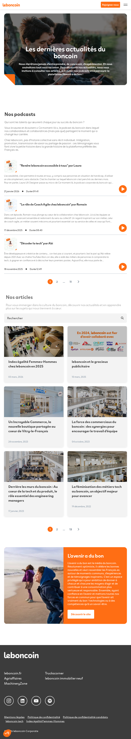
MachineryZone (16, 683)
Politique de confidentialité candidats (86, 717)
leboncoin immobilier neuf (64, 678)
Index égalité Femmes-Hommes (46, 720)
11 (71, 281)
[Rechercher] (122, 318)
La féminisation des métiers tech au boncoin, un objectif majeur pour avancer (97, 491)
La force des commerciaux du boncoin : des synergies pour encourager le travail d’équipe (95, 426)
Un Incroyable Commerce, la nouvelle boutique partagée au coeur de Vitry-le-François (31, 426)
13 (70, 529)
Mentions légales (14, 717)
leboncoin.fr (13, 673)
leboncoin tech (15, 720)
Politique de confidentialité (44, 717)
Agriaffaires (13, 678)
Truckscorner (54, 673)
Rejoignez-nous (110, 4)
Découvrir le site (81, 614)
